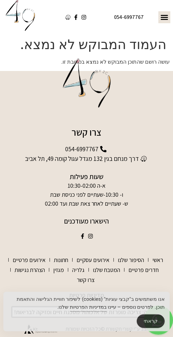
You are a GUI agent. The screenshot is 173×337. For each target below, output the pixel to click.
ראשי (157, 260)
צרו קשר (85, 280)
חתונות (61, 260)
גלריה (78, 270)
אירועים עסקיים (93, 260)
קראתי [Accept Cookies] (151, 323)
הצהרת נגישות (30, 270)
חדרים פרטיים (143, 270)
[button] (164, 17)
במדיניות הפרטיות (88, 309)
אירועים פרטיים (29, 260)
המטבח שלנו (106, 270)
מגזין (58, 270)
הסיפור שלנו (131, 260)
